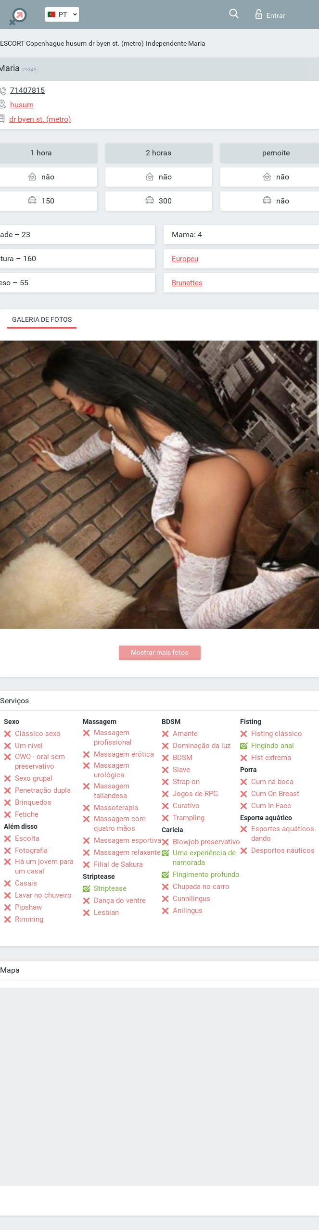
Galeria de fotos (42, 319)
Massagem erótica (124, 754)
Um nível (29, 745)
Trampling (188, 817)
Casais (26, 883)
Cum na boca (272, 781)
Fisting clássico (276, 733)
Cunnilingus (191, 898)
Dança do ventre (120, 900)
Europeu (185, 258)
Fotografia (31, 850)
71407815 (27, 90)
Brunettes (187, 283)
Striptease (110, 888)
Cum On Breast (275, 793)
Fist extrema (271, 757)
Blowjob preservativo (206, 841)
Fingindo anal (272, 745)
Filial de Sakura (118, 864)
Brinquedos (33, 802)
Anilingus (188, 910)
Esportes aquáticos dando (282, 833)
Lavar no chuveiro (43, 895)
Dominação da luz (201, 745)
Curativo (186, 805)
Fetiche (26, 814)
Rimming (29, 919)
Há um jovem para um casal (44, 866)
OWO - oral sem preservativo (40, 761)
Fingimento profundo (206, 874)
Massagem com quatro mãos (120, 823)
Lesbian (106, 912)
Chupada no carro (201, 886)
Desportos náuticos (283, 850)
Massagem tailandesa (111, 791)
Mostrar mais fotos (159, 652)
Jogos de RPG (195, 793)
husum (76, 43)
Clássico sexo (38, 733)
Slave (181, 769)
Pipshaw (28, 907)
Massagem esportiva (127, 840)
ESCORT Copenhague (32, 43)
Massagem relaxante (127, 852)
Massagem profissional (113, 737)
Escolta (27, 838)
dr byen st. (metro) (116, 43)
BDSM (182, 757)
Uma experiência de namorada (204, 858)
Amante (185, 733)
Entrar (270, 14)
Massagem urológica (111, 770)
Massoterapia (116, 807)
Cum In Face (271, 805)
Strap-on (186, 781)
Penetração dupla (43, 790)
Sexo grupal (33, 778)
